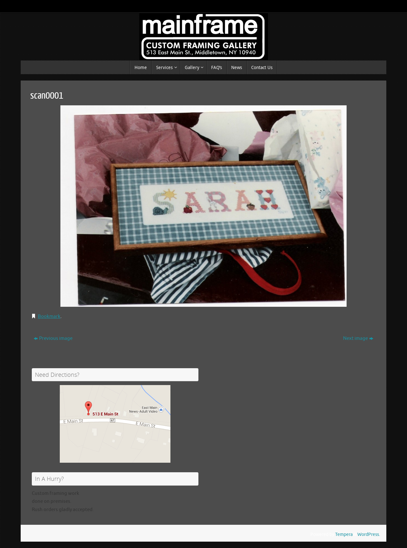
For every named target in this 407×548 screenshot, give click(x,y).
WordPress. (368, 534)
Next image (358, 338)
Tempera (344, 534)
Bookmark (49, 316)
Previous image (53, 338)
